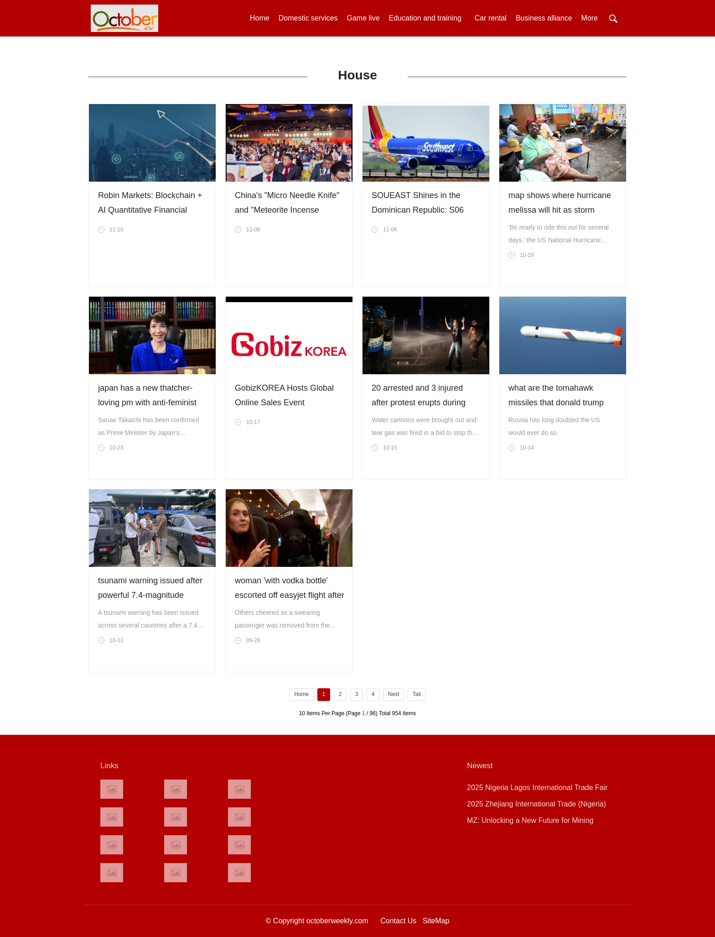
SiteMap (436, 921)
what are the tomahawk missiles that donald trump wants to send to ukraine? (556, 402)
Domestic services (308, 18)
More (589, 18)
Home (259, 18)
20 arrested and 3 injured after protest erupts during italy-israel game (419, 402)
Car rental (491, 18)
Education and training (427, 18)
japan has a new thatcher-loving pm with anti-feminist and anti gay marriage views (149, 402)
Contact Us (398, 921)
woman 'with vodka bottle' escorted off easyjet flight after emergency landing (289, 595)
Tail (417, 694)
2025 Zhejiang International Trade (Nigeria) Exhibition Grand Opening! (536, 806)
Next (393, 694)
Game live (363, 18)
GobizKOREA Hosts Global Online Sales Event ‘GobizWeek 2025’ (284, 402)
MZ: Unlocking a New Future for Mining (530, 820)
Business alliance (544, 18)
